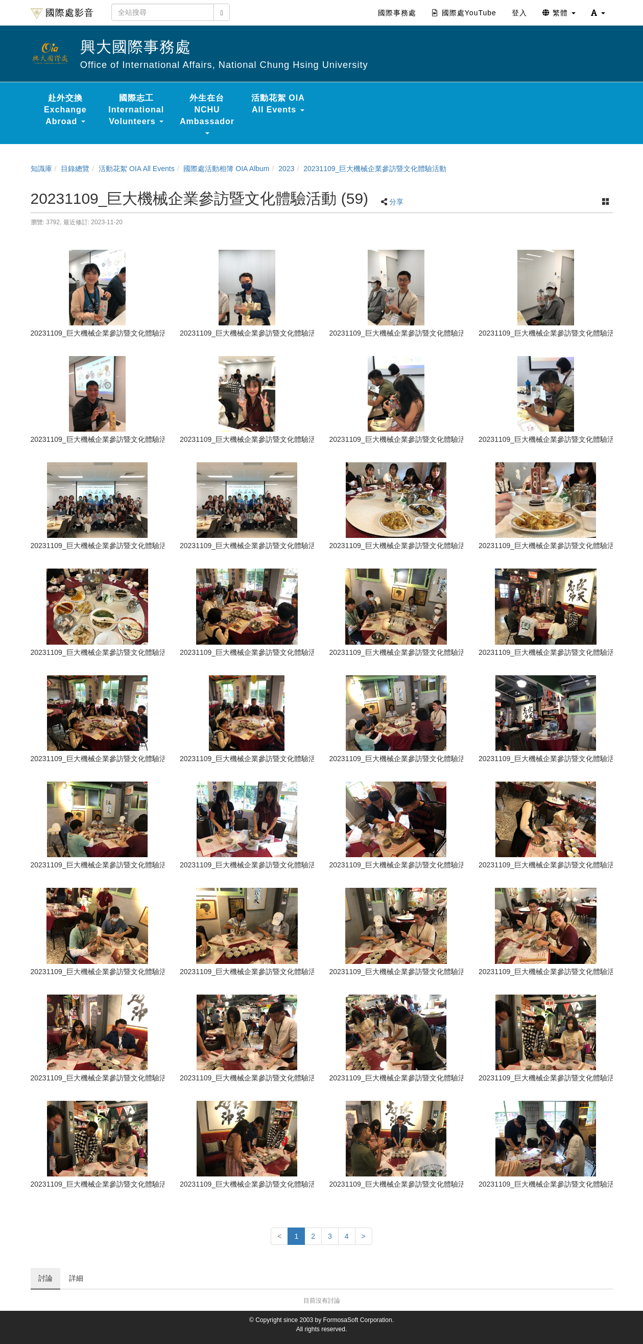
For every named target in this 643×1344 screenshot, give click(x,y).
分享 (396, 202)
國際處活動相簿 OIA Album (226, 168)
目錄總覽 (75, 168)
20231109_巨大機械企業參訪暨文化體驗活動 (374, 168)
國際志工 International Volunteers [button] (136, 109)
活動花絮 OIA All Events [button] (278, 103)
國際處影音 (62, 13)
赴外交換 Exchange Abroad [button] (65, 109)
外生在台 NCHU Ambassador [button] (207, 113)
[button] (598, 13)
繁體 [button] (559, 13)
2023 (286, 168)
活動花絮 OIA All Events (137, 168)
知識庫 (41, 168)
